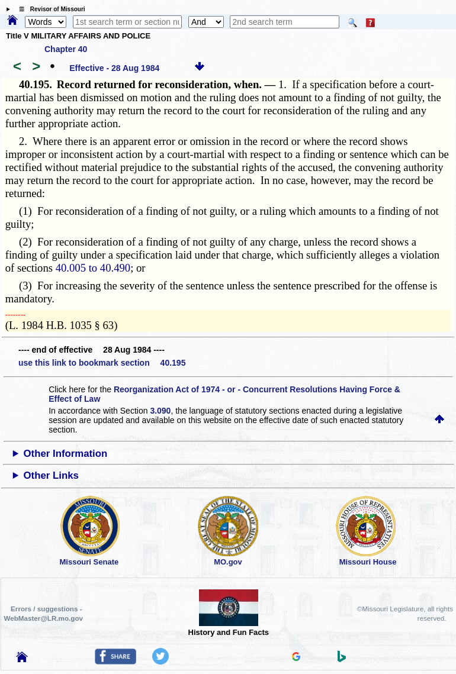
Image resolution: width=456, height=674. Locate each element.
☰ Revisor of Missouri (49, 9)
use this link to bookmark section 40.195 (101, 362)
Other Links (51, 475)
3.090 (160, 410)
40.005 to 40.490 (93, 268)
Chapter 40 (65, 49)
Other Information (66, 453)
